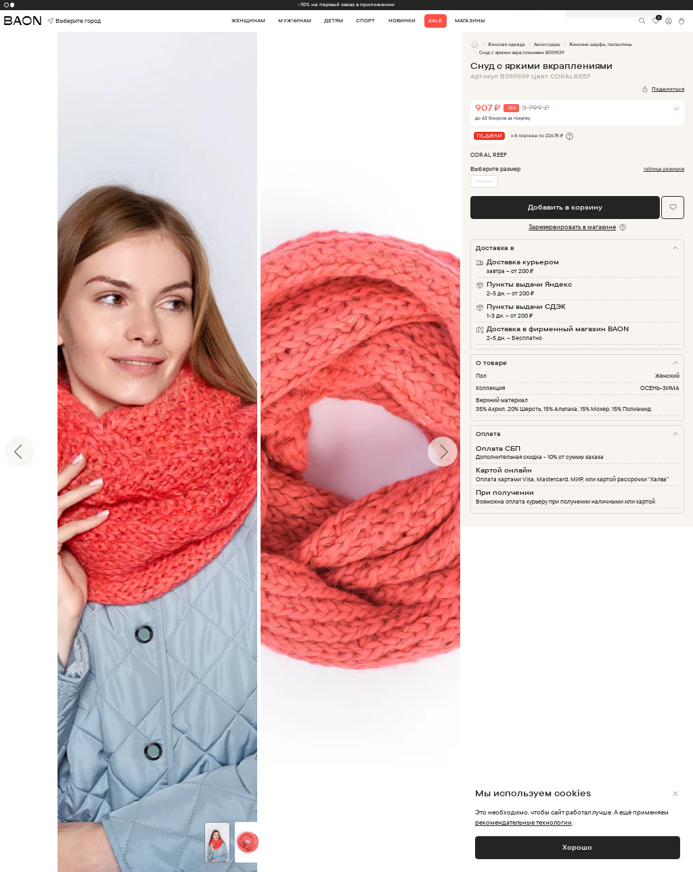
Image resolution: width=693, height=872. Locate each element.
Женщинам (248, 21)
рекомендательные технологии (523, 822)
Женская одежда (506, 44)
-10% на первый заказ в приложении (346, 4)
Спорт (365, 21)
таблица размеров (664, 169)
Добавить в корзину (565, 207)
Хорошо (577, 847)
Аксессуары (547, 44)
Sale (435, 21)
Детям (333, 21)
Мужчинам (294, 21)
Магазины (470, 21)
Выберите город (61, 21)
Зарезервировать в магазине (572, 226)
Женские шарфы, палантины (600, 44)
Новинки (402, 21)
